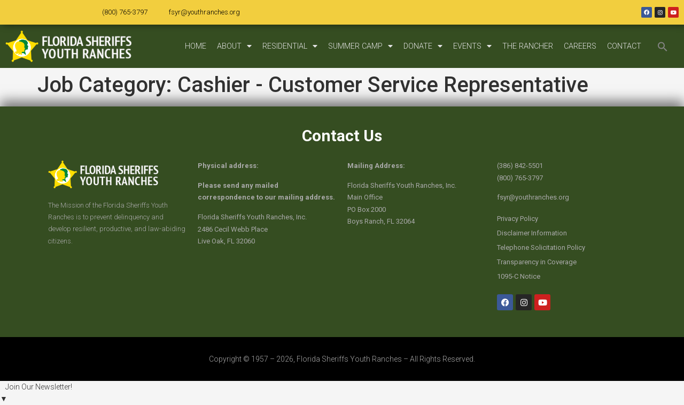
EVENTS (472, 46)
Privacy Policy (517, 219)
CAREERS (580, 46)
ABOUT (234, 46)
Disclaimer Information (532, 233)
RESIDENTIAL (289, 46)
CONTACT (624, 46)
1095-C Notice (518, 276)
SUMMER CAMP (360, 46)
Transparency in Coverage (537, 262)
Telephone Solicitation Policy (541, 247)
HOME (195, 46)
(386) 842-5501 (520, 166)
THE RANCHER (527, 46)
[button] (663, 46)
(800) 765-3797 (124, 12)
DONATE (422, 46)
